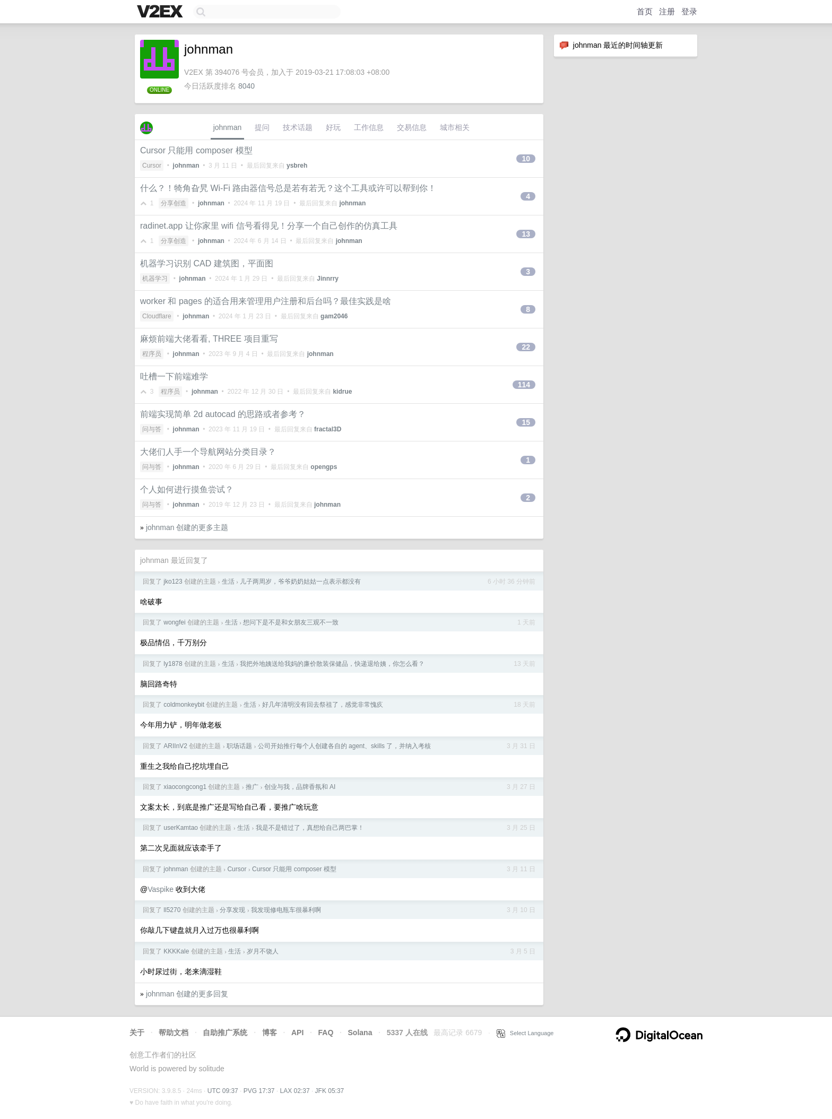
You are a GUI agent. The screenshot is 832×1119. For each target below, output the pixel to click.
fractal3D (327, 429)
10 (526, 158)
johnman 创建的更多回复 (187, 994)
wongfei (174, 622)
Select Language (525, 1033)
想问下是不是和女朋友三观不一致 (291, 622)
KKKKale (176, 951)
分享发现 (232, 910)
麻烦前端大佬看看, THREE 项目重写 (209, 338)
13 (526, 234)
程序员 (151, 354)
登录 (689, 11)
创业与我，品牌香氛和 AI (300, 787)
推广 (252, 787)
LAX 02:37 (295, 1091)
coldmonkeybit (183, 704)
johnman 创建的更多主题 (187, 527)
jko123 (172, 581)
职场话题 (239, 746)
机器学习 (155, 278)
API (297, 1032)
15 (526, 422)
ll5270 (171, 910)
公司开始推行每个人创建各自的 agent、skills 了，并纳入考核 (344, 746)
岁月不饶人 (263, 951)
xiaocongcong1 (184, 787)
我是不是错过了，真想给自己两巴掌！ (310, 827)
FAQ (326, 1032)
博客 (269, 1032)
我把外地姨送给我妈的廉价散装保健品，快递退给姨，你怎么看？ (332, 663)
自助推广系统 (225, 1032)
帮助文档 (173, 1032)
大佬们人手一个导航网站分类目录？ (208, 451)
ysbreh (297, 165)
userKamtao (180, 827)
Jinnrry (328, 278)
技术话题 (298, 127)
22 (526, 347)
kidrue (342, 391)
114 (524, 384)
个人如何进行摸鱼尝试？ (186, 489)
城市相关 (455, 127)
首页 (645, 11)
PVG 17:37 (259, 1091)
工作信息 (369, 127)
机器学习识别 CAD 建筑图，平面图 (206, 263)
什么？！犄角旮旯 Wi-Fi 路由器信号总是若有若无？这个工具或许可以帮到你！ (288, 188)
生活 (228, 581)
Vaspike (161, 889)
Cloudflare (156, 316)
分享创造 (173, 203)
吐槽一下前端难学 (174, 376)
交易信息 (412, 127)
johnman (227, 127)
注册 (667, 11)
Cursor (151, 165)
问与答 (151, 429)
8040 (246, 86)
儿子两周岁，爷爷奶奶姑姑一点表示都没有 (300, 581)
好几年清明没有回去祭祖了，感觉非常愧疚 (322, 704)
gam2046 (334, 316)
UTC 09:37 (222, 1091)
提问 (262, 127)
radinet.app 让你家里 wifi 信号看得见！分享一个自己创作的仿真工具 (268, 225)
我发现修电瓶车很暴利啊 (286, 910)
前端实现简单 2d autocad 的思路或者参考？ (223, 414)
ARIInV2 (175, 746)
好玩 (333, 127)
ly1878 (172, 663)
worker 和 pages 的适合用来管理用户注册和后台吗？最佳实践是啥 (265, 301)
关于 (136, 1032)
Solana (360, 1032)
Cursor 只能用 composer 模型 (196, 150)
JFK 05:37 (329, 1091)
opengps (323, 467)
